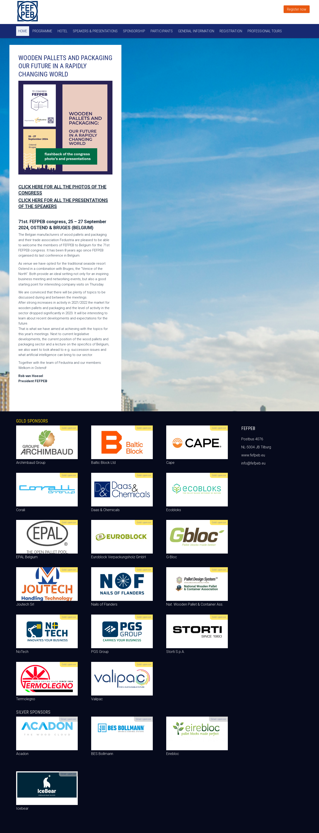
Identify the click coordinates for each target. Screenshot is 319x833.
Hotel (62, 31)
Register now (296, 9)
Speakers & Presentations (95, 31)
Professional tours (265, 31)
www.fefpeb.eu (253, 455)
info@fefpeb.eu (253, 463)
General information (196, 31)
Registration (231, 31)
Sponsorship (134, 31)
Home (22, 31)
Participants (162, 31)
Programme (42, 31)
